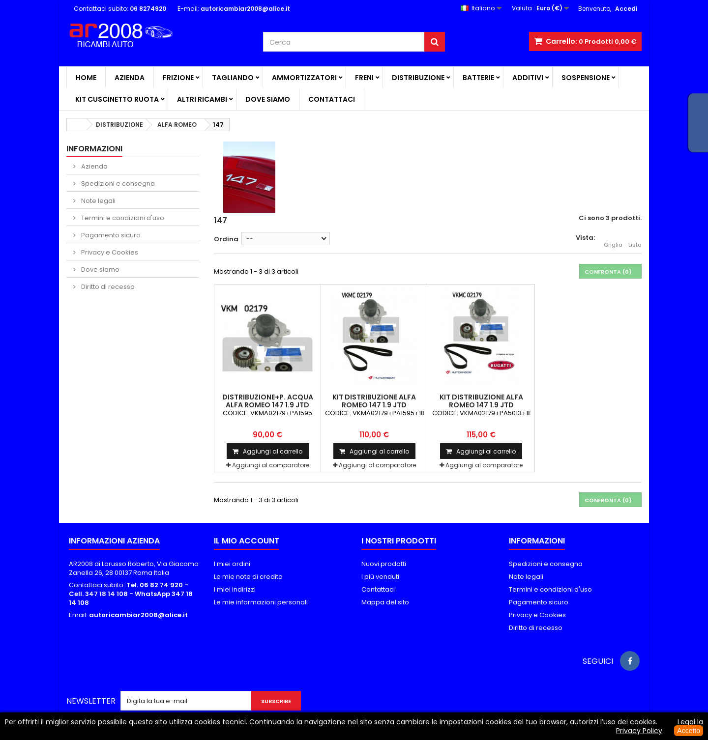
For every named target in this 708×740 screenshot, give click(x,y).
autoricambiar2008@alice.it (138, 615)
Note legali (98, 200)
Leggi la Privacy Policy (659, 726)
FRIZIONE (178, 78)
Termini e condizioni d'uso (122, 218)
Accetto (688, 731)
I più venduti (380, 576)
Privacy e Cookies (109, 252)
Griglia (613, 239)
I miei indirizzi (235, 589)
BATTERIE (478, 78)
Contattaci (331, 99)
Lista (635, 239)
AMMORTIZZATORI (304, 78)
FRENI (364, 78)
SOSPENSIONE (585, 78)
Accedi (626, 8)
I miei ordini (232, 564)
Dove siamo (267, 99)
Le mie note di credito (248, 576)
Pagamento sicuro (110, 235)
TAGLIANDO (233, 78)
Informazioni (94, 148)
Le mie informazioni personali (261, 602)
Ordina (226, 239)
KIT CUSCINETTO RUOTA (117, 99)
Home (86, 78)
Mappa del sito (385, 602)
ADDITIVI (527, 78)
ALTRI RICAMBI (202, 99)
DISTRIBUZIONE (418, 78)
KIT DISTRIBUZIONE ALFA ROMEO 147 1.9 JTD (374, 401)
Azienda (130, 78)
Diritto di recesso (107, 286)
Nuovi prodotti (383, 564)
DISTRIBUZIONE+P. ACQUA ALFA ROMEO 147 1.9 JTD (267, 401)
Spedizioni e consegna (117, 183)
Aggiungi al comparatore (270, 465)
